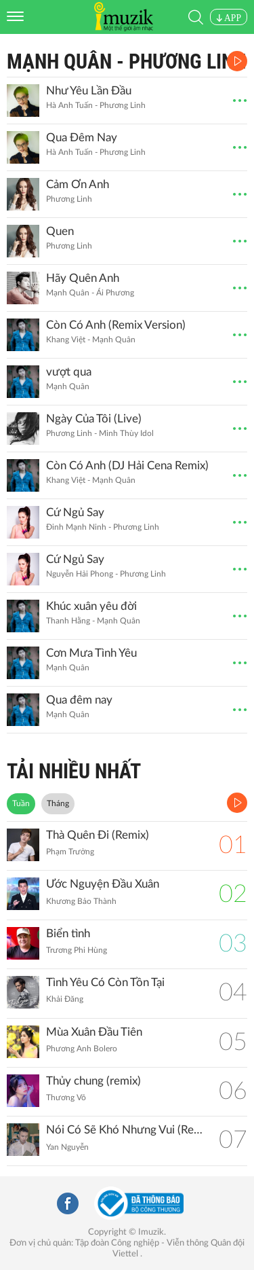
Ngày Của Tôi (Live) (94, 418)
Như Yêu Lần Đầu (88, 90)
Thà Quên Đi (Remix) (97, 835)
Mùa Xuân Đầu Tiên (94, 1032)
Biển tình (68, 933)
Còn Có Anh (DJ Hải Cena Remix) (127, 465)
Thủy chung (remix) (93, 1081)
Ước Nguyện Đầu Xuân (102, 884)
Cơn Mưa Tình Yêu (91, 653)
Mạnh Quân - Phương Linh (126, 61)
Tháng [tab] (58, 803)
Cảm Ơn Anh (77, 184)
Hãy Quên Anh (82, 278)
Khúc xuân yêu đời (91, 606)
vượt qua (68, 372)
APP (228, 18)
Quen (60, 231)
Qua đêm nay (79, 700)
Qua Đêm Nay (81, 137)
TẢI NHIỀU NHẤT (74, 771)
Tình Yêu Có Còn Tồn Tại (105, 982)
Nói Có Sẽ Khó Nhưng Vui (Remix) (125, 1130)
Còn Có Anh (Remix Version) (116, 325)
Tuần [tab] (21, 803)
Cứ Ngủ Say (75, 512)
